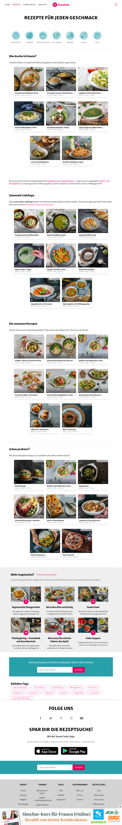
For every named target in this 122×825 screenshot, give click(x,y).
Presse (80, 795)
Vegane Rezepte (42, 805)
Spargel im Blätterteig (87, 235)
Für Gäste (92, 687)
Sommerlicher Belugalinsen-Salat (60, 395)
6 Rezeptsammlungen (47, 574)
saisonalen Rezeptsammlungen (39, 204)
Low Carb (94, 693)
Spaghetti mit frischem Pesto (90, 93)
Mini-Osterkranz (69, 429)
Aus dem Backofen (21, 698)
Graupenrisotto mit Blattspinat (27, 235)
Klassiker (49, 693)
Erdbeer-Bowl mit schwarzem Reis (28, 361)
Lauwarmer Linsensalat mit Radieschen (89, 521)
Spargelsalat (84, 486)
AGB (99, 791)
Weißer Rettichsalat (86, 270)
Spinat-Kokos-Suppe (23, 270)
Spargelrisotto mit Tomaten (41, 304)
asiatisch (34, 693)
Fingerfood (78, 693)
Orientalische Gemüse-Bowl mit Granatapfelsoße (27, 521)
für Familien (39, 687)
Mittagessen (75, 687)
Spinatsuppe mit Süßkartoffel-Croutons (91, 128)
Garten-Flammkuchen (55, 521)
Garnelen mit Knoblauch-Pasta (26, 93)
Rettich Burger (20, 486)
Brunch (63, 693)
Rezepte (16, 5)
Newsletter (61, 800)
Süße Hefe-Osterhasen (40, 429)
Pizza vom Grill (68, 555)
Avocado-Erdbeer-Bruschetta (26, 395)
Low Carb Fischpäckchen (40, 162)
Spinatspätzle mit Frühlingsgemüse (76, 304)
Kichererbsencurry (38, 555)
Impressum (98, 800)
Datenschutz (99, 795)
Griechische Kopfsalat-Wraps (58, 128)
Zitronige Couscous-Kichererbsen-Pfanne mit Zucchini (60, 93)
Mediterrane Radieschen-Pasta (91, 361)
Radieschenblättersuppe (56, 235)
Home (7, 5)
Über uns (79, 791)
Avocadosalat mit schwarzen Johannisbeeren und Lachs (90, 395)
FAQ (61, 791)
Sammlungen (29, 5)
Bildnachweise (98, 804)
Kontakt (61, 795)
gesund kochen (20, 687)
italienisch (18, 693)
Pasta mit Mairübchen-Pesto (26, 128)
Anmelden (78, 670)
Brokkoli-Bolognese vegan (73, 162)
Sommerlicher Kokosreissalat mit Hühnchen (60, 361)
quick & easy (57, 687)
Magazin (42, 5)
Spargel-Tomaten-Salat (56, 270)
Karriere (80, 800)
